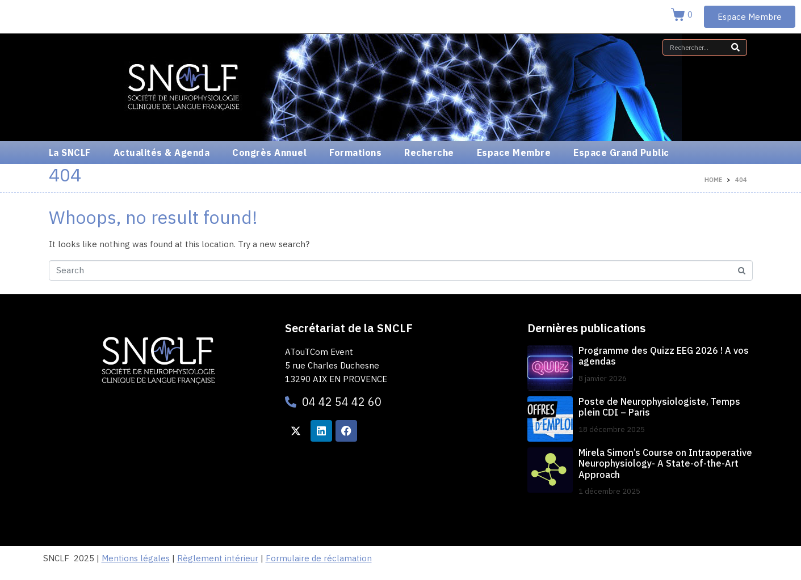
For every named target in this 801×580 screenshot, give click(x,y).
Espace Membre (514, 152)
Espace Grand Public (621, 152)
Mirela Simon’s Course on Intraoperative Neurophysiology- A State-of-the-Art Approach (665, 463)
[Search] (735, 47)
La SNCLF (70, 152)
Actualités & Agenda (162, 152)
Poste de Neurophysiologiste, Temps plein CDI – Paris (659, 407)
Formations (355, 152)
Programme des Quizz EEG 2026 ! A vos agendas (663, 356)
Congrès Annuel (269, 152)
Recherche (429, 152)
